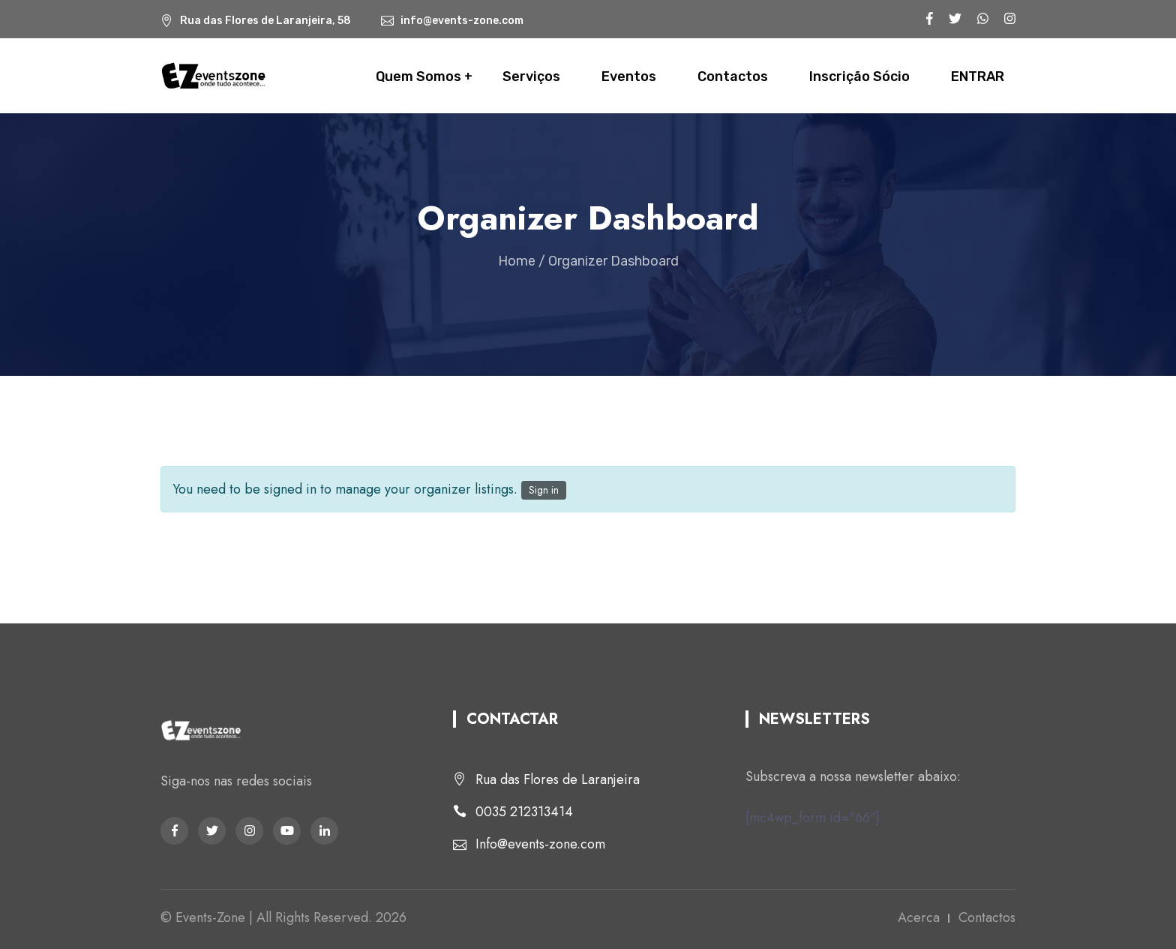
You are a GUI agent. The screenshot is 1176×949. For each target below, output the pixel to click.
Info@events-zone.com (540, 844)
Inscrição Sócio (859, 76)
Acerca (919, 917)
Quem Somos (418, 76)
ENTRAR (977, 76)
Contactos (733, 76)
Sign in (544, 489)
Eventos (629, 76)
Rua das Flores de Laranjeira (558, 779)
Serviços (531, 76)
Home (517, 261)
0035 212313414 (524, 811)
